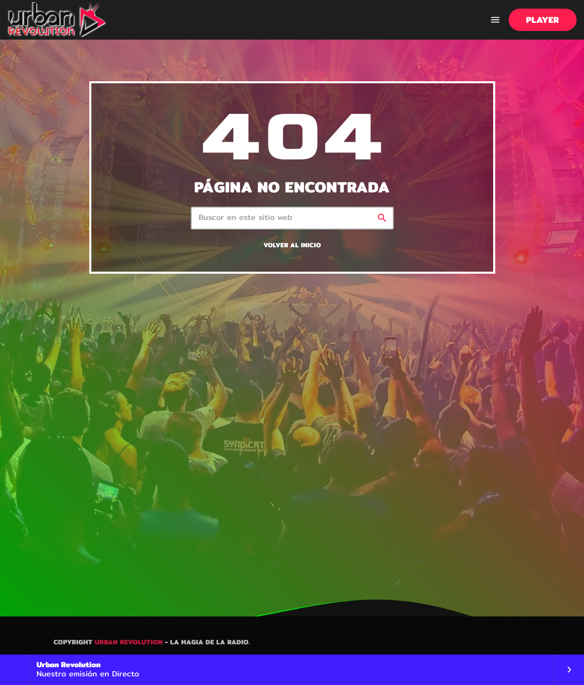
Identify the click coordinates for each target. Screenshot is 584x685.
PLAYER (542, 20)
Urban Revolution (128, 642)
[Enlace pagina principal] (57, 20)
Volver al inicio (292, 245)
